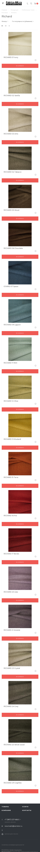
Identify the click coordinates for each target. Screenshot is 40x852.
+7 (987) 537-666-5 (12, 819)
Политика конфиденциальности (13, 845)
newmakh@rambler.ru (13, 826)
